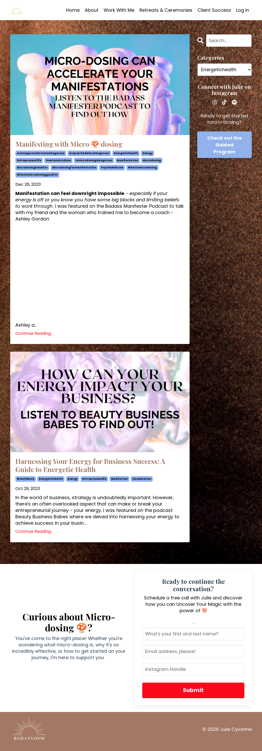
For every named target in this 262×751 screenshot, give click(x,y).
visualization (141, 482)
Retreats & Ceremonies (165, 10)
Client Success (214, 10)
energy (147, 154)
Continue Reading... (34, 334)
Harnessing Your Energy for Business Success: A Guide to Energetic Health (97, 468)
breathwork (25, 482)
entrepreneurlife (29, 162)
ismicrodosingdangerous (93, 162)
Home (72, 10)
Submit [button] (193, 694)
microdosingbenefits (32, 169)
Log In (242, 10)
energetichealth (126, 154)
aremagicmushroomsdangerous (40, 154)
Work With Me (118, 10)
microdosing (152, 162)
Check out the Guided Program (224, 145)
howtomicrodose (58, 162)
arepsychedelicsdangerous (89, 154)
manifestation (127, 162)
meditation (119, 482)
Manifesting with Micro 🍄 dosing (75, 144)
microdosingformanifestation (74, 169)
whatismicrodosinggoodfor (37, 176)
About (91, 10)
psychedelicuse (112, 169)
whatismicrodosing (142, 169)
